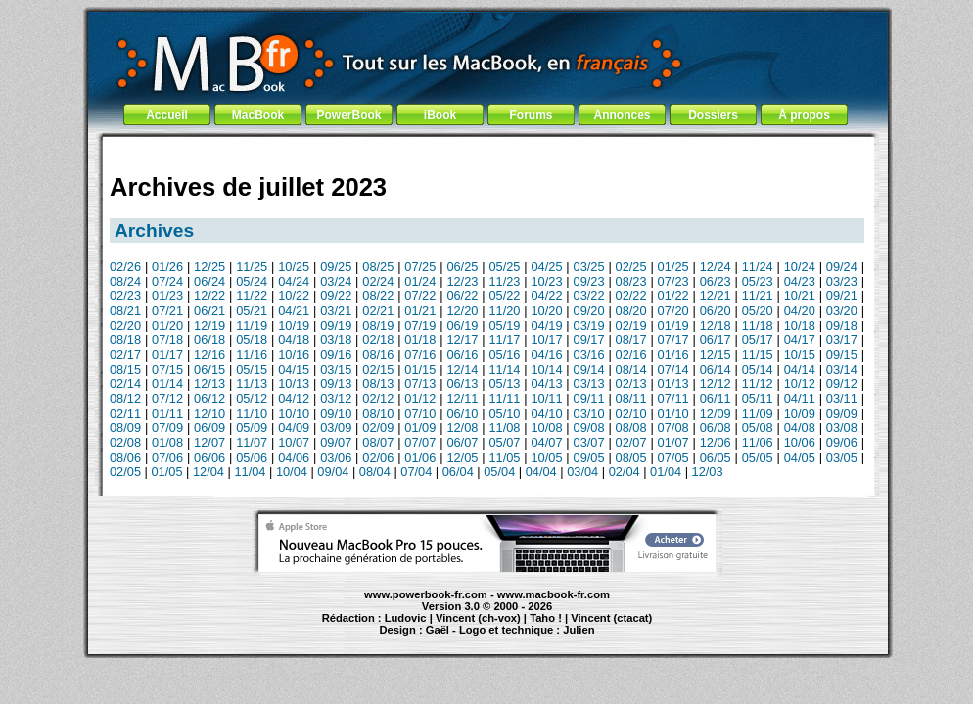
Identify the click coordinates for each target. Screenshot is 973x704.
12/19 (209, 325)
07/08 (673, 427)
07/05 (673, 457)
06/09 (209, 427)
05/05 (757, 457)
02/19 (631, 325)
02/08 (125, 442)
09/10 (335, 413)
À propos (804, 115)
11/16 (251, 354)
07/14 (673, 369)
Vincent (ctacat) (611, 618)
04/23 (799, 281)
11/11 (504, 398)
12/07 (209, 442)
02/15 (378, 369)
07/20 (673, 310)
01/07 (673, 442)
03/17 (841, 339)
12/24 (715, 266)
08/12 (125, 398)
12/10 (209, 413)
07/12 (167, 398)
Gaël (437, 630)
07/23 (673, 281)
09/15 (841, 354)
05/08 (757, 427)
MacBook (258, 115)
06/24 (209, 281)
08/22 (378, 295)
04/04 (541, 471)
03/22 (589, 295)
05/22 (504, 295)
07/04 (416, 471)
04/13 (546, 383)
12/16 (209, 354)
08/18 (125, 339)
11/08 (504, 427)
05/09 (251, 427)
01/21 (420, 310)
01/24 (420, 281)
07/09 (167, 427)
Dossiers (713, 115)
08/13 (378, 383)
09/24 (841, 266)
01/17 (167, 354)
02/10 (631, 413)
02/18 (378, 339)
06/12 (209, 398)
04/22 (546, 295)
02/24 (378, 281)
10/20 (546, 310)
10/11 (546, 398)
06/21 (209, 310)
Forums (530, 115)
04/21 (293, 310)
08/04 (375, 471)
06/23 (715, 281)
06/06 (209, 457)
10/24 (799, 266)
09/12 (841, 383)
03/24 (335, 281)
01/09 (420, 427)
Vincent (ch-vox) (478, 618)
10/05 (546, 457)
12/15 (715, 354)
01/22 (673, 295)
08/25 (378, 266)
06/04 (458, 471)
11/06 (757, 442)
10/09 (799, 413)
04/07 (546, 442)
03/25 (589, 266)
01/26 (167, 266)
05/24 (251, 281)
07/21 (167, 310)
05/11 (757, 398)
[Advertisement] (487, 149)
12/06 (715, 442)
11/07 (251, 442)
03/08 (841, 427)
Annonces (621, 115)
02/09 (378, 427)
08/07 (378, 442)
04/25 (546, 266)
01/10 (673, 413)
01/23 (167, 295)
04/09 (293, 427)
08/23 (631, 281)
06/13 (462, 383)
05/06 (251, 457)
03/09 (335, 427)
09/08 (589, 427)
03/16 (589, 354)
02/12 (378, 398)
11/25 (251, 266)
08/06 (125, 457)
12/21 (715, 295)
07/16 (420, 354)
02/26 (125, 266)
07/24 (167, 281)
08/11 (631, 398)
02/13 (631, 383)
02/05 (125, 471)
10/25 (293, 266)
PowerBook (348, 115)
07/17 (673, 339)
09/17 (589, 339)
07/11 (673, 398)
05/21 (251, 310)
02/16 (631, 354)
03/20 (841, 310)
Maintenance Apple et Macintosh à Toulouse (522, 638)
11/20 (504, 310)
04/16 (546, 354)
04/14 (799, 369)
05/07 (504, 442)
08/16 (378, 354)
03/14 (841, 369)
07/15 (167, 369)
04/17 (799, 339)
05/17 (757, 339)
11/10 (251, 413)
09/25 (335, 266)
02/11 (125, 413)
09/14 (589, 369)
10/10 (293, 413)
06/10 (462, 413)
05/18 (251, 339)
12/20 (462, 310)
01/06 (420, 457)
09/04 (332, 471)
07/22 (420, 295)
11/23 (504, 281)
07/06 (167, 457)
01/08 (167, 442)
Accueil (167, 115)
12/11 (462, 398)
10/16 (293, 354)
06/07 (462, 442)
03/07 (589, 442)
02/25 (631, 266)
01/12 (420, 398)
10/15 (799, 354)
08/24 (125, 281)
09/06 (841, 442)
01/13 (673, 383)
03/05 (841, 457)
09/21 (841, 295)
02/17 (125, 354)
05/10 (504, 413)
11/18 (757, 325)
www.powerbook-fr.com (425, 594)
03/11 (841, 398)
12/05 (462, 457)
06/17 (715, 339)
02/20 (125, 325)
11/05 (504, 457)
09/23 (589, 281)
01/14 (167, 383)
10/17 (546, 339)
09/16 (335, 354)
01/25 (673, 266)
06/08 (715, 427)
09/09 (841, 413)
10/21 (799, 295)
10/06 (799, 442)
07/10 (420, 413)
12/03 (707, 471)
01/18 (420, 339)
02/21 (378, 310)
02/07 (631, 442)
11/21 (757, 295)
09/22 (335, 295)
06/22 (462, 295)
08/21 (125, 310)
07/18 (167, 339)
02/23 (125, 295)
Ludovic (406, 618)
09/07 (335, 442)
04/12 (293, 398)
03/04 (582, 471)
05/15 (251, 369)
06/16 (462, 354)
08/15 (125, 369)
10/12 (799, 383)
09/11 (589, 398)
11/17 (504, 339)
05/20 (757, 310)
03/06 (335, 457)
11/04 (249, 471)
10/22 (293, 295)
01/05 (166, 471)
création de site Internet (622, 638)
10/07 (293, 442)
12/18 (715, 325)
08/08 (631, 427)
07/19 (420, 325)
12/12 (715, 383)
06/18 (209, 339)
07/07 (420, 442)
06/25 (462, 266)
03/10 (589, 413)
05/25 (504, 266)
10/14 (546, 369)
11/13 (251, 383)
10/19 (293, 325)
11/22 (251, 295)
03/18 (335, 339)
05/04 (499, 471)
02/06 (378, 457)
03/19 (589, 325)
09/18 (841, 325)
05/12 (251, 398)
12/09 (715, 413)
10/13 (293, 383)
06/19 (462, 325)
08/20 (631, 310)
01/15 (420, 369)
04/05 (799, 457)
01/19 (673, 325)
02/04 (624, 471)
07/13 (420, 383)
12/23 (462, 281)
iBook (440, 115)
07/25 (420, 266)
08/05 (631, 457)
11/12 (757, 383)
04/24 (293, 281)
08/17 (631, 339)
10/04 (291, 471)
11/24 (757, 266)
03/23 (841, 281)
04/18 (293, 339)
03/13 (589, 383)
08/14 (631, 369)
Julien (578, 630)
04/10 (546, 413)
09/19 (335, 325)
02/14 (125, 383)
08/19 (378, 325)
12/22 (209, 295)
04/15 (293, 369)
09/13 (335, 383)
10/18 (799, 325)
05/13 (504, 383)
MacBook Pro (416, 638)
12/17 (462, 339)
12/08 (462, 427)
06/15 (209, 369)
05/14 (757, 369)
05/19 (504, 325)
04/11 (799, 398)
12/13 (209, 383)
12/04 (208, 471)
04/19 (546, 325)
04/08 (799, 427)
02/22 (631, 295)
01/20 (167, 325)
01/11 (167, 413)
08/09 (125, 427)
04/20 (799, 310)
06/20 (715, 310)
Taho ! (546, 618)
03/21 (335, 310)
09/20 (589, 310)
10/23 (546, 281)
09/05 (589, 457)
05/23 (757, 281)
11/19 (251, 325)
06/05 (715, 457)
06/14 (715, 369)
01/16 (673, 354)
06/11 (715, 398)
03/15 (335, 369)
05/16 (504, 354)
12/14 (462, 369)
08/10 (378, 413)
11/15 (757, 354)
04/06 (293, 457)
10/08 (546, 427)
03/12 (335, 398)
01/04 (665, 471)
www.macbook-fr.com (553, 594)
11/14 (504, 369)
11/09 (757, 413)
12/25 (209, 266)
